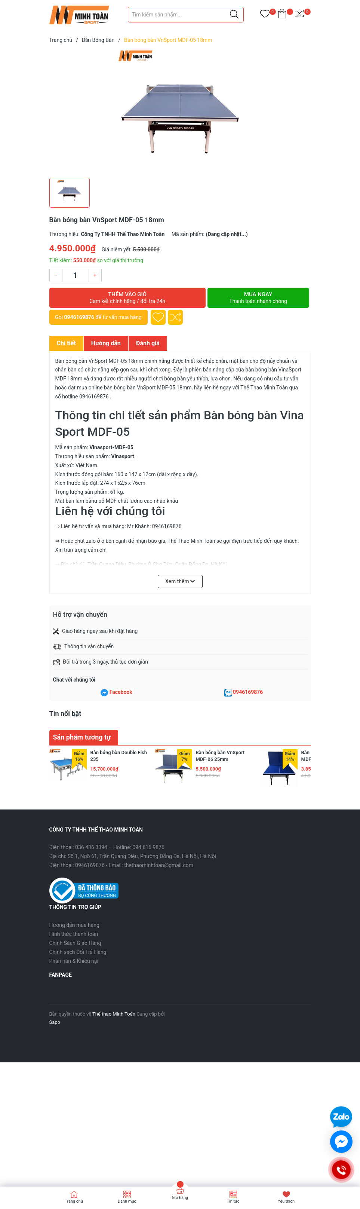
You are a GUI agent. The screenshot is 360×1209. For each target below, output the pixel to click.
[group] (180, 112)
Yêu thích (286, 1201)
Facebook (121, 692)
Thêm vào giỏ (127, 297)
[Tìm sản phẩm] (185, 14)
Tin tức (233, 1201)
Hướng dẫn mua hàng (74, 925)
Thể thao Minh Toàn (113, 1014)
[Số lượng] (75, 275)
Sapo (55, 1022)
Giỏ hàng (180, 1197)
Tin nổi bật (65, 713)
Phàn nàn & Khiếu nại (73, 961)
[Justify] (234, 14)
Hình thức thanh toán (73, 934)
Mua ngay (258, 297)
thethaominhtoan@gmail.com (158, 865)
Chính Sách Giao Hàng (75, 943)
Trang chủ (74, 1201)
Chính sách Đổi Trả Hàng (78, 952)
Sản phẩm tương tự (82, 737)
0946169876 (79, 317)
